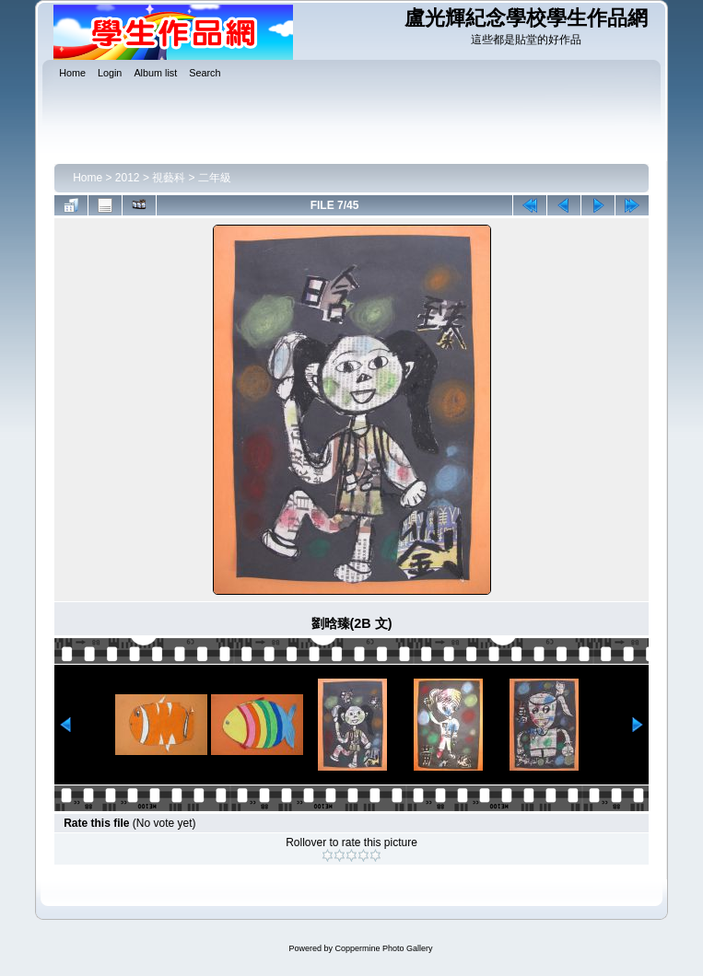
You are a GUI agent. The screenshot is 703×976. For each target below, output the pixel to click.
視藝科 (168, 177)
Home (87, 177)
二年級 (214, 177)
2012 (127, 177)
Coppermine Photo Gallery (383, 948)
